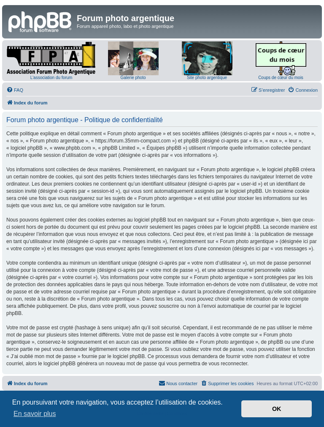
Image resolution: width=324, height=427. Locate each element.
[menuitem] (14, 90)
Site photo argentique (207, 77)
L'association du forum (51, 77)
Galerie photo (133, 77)
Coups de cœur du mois (280, 77)
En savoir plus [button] (35, 413)
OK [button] (276, 408)
